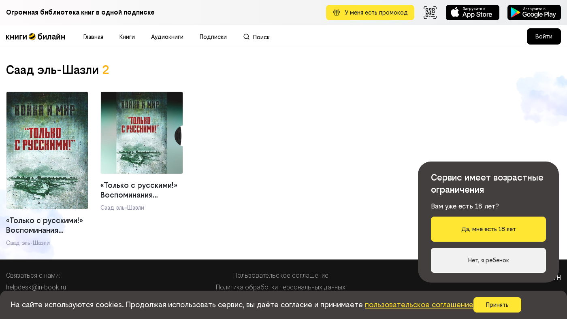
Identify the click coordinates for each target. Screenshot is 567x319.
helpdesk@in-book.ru (36, 287)
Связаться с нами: (33, 275)
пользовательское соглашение (419, 304)
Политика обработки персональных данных (280, 287)
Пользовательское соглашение (280, 275)
